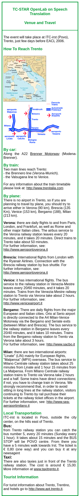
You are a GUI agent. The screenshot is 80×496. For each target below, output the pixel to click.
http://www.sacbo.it (61, 344)
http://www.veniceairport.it (22, 303)
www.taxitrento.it (46, 469)
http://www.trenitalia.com (44, 188)
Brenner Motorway (45, 154)
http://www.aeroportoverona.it (25, 249)
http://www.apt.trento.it (45, 489)
